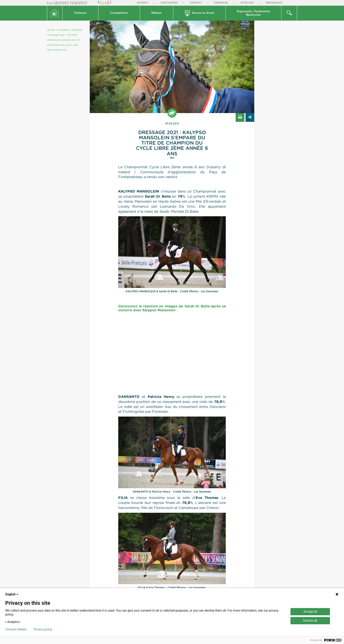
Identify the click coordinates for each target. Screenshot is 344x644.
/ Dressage (76, 30)
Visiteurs (80, 13)
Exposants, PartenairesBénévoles (253, 13)
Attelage (247, 3)
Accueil (51, 30)
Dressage (221, 3)
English (12, 594)
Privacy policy (43, 629)
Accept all (310, 611)
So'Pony (142, 3)
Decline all (310, 620)
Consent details (16, 629)
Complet (196, 3)
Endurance (274, 3)
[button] (81, 13)
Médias (156, 13)
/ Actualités (62, 30)
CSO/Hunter (169, 3)
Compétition (119, 13)
